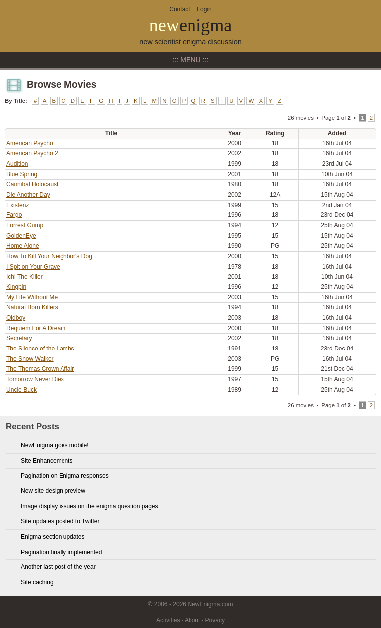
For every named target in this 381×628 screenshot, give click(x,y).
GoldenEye (21, 235)
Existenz (17, 205)
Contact (179, 9)
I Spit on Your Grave (33, 266)
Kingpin (16, 286)
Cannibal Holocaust (32, 184)
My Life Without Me (32, 297)
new (190, 25)
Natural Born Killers (32, 307)
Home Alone (22, 245)
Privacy (215, 620)
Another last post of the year (58, 566)
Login (204, 9)
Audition (17, 163)
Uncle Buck (21, 389)
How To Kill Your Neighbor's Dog (49, 256)
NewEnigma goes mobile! (55, 445)
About (192, 620)
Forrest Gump (24, 225)
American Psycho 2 (32, 153)
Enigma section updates (53, 536)
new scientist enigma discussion (190, 42)
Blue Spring (21, 174)
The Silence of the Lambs (40, 348)
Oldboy (15, 317)
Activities (168, 620)
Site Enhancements (46, 460)
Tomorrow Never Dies (35, 379)
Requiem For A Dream (35, 328)
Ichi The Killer (24, 276)
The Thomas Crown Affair (40, 368)
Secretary (19, 338)
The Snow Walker (30, 358)
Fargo (14, 214)
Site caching (37, 582)
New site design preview (53, 491)
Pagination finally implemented (61, 552)
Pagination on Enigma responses (65, 475)
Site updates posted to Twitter (60, 521)
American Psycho (29, 143)
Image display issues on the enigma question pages (89, 506)
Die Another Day (28, 194)
